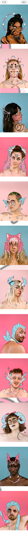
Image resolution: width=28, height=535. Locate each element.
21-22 (4, 2)
